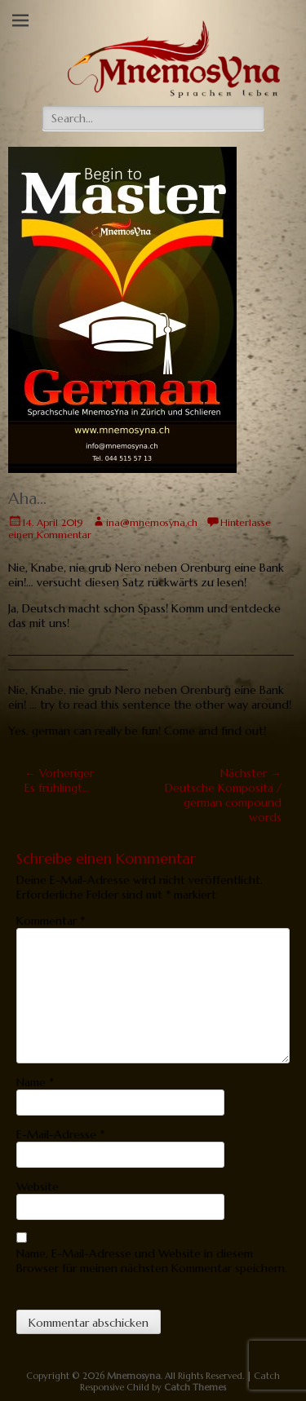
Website (37, 1186)
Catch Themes (195, 1387)
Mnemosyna (134, 1375)
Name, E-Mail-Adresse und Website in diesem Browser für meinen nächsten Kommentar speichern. (151, 1260)
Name (35, 1082)
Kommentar (50, 920)
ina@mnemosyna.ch (151, 522)
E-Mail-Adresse (60, 1134)
